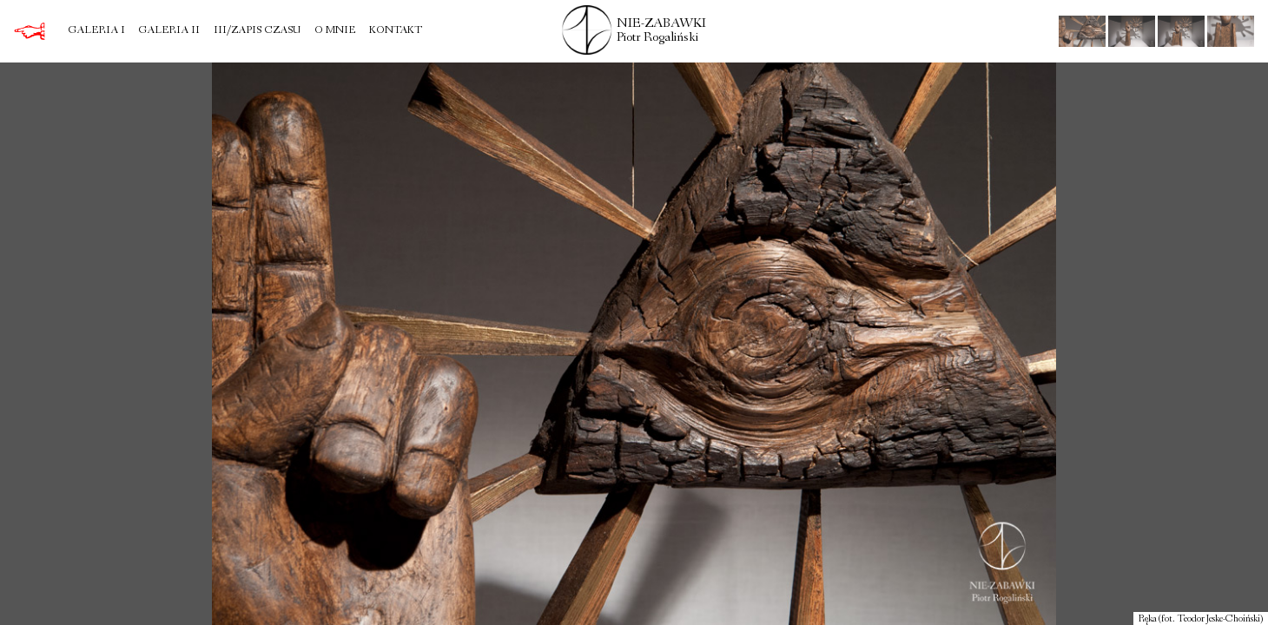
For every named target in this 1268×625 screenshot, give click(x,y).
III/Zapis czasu (257, 31)
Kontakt (395, 31)
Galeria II (169, 31)
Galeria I (96, 31)
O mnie (334, 31)
